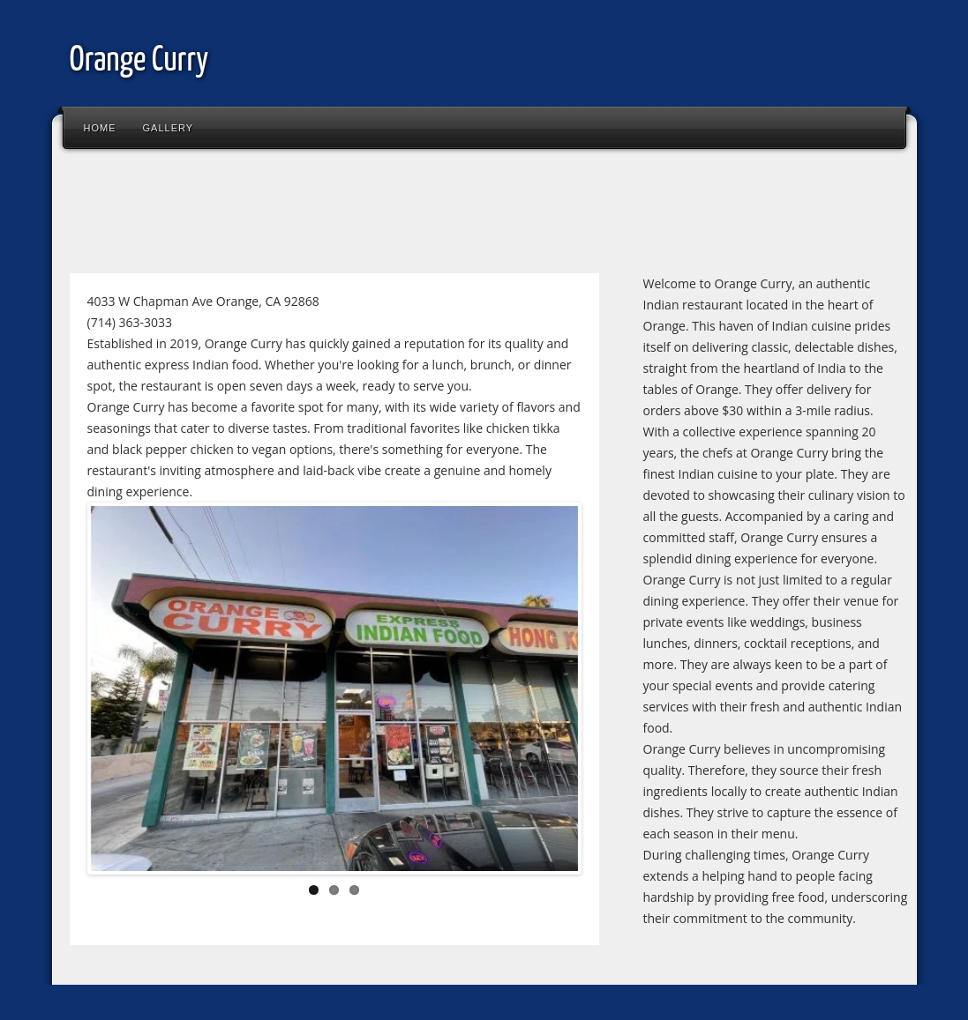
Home (100, 128)
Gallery (168, 128)
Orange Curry (139, 61)
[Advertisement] (382, 215)
